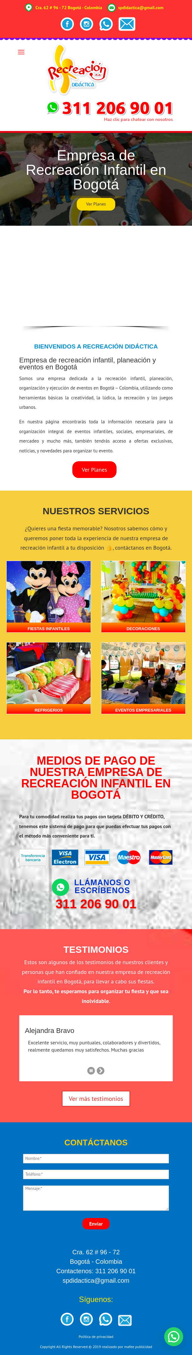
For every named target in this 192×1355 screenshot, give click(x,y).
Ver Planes (96, 204)
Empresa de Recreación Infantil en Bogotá (96, 170)
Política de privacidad (96, 1336)
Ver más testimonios (96, 1099)
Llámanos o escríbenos (102, 886)
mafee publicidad (138, 1346)
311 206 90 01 (96, 904)
